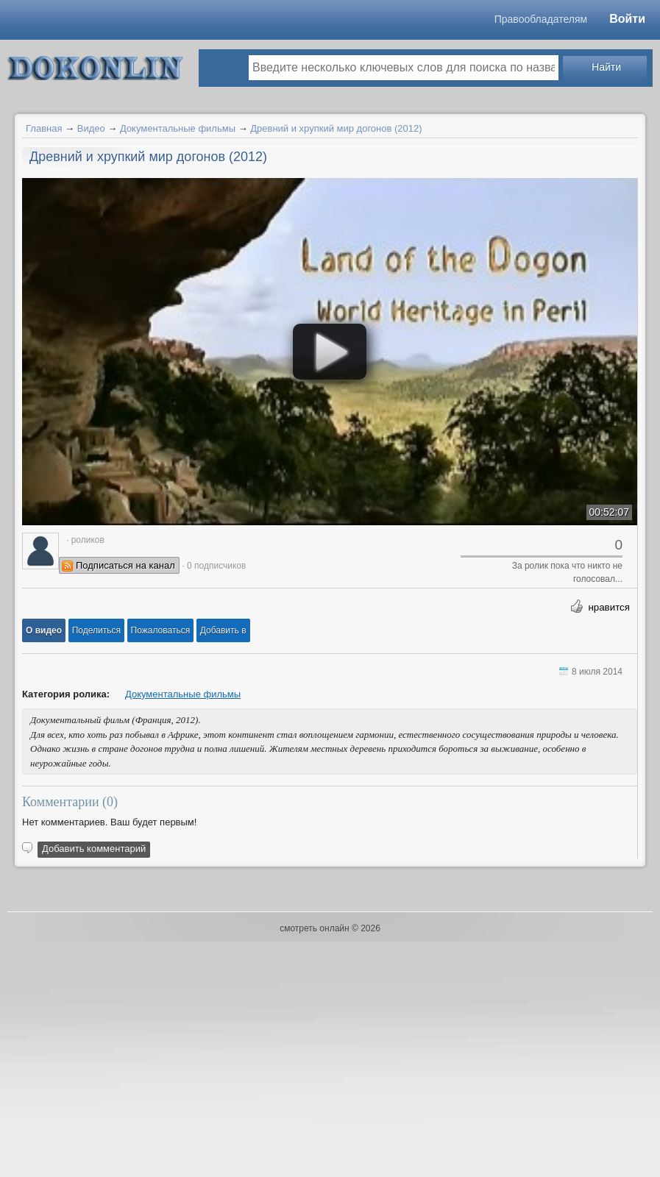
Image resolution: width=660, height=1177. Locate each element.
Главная (44, 128)
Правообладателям (540, 19)
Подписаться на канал (125, 565)
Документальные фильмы (177, 128)
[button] (43, 630)
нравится (609, 607)
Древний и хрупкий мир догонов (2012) (336, 128)
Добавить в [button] (223, 630)
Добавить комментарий (94, 848)
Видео (91, 128)
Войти (627, 19)
